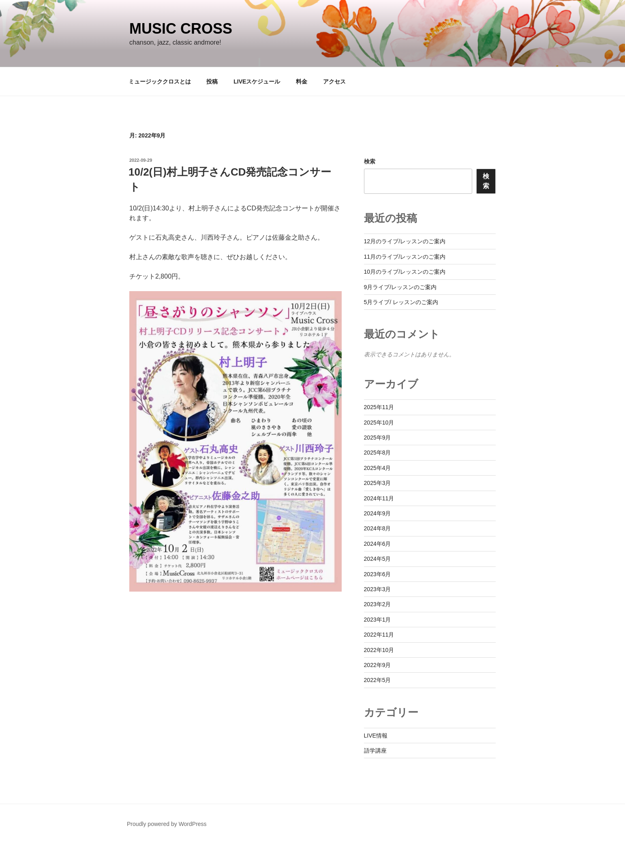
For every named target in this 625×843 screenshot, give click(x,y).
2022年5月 (377, 680)
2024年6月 (377, 544)
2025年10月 (379, 422)
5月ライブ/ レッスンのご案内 (401, 302)
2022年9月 (377, 665)
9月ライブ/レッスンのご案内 (400, 287)
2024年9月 (377, 513)
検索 (369, 161)
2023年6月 (377, 574)
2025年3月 (377, 483)
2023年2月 (377, 604)
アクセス (334, 81)
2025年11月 (379, 407)
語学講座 (375, 750)
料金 (301, 81)
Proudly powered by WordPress (167, 824)
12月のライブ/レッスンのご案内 (404, 241)
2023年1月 (377, 619)
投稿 (212, 81)
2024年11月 (379, 498)
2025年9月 (377, 437)
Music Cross (180, 28)
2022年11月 (379, 634)
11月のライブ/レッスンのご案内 (404, 256)
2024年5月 (377, 559)
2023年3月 (377, 589)
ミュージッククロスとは (159, 81)
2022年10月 (379, 650)
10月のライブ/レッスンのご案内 (404, 271)
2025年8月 (377, 452)
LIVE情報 (375, 735)
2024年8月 (377, 528)
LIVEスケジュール (256, 81)
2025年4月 (377, 468)
